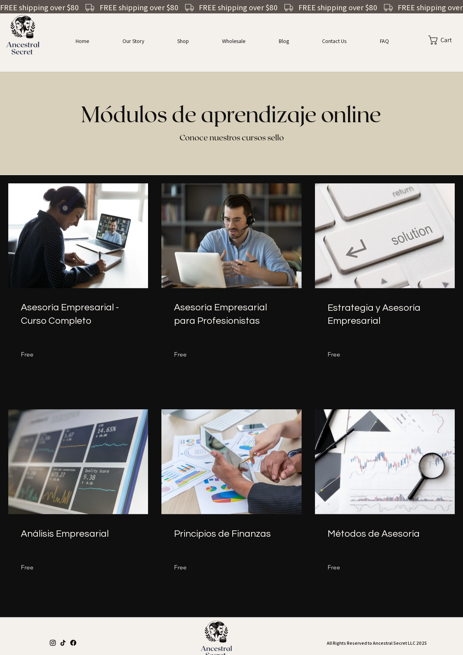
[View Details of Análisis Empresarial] (47, 588)
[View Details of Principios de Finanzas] (200, 588)
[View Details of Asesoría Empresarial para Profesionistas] (200, 375)
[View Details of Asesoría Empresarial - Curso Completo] (47, 375)
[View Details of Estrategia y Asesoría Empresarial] (354, 375)
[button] (433, 40)
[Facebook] (73, 643)
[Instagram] (53, 643)
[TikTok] (63, 643)
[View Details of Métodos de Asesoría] (354, 588)
